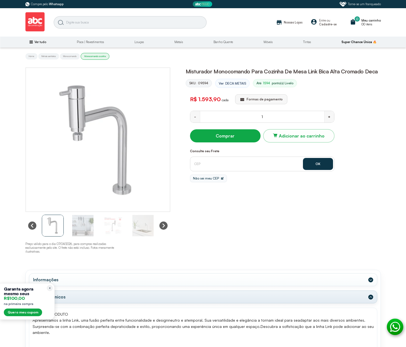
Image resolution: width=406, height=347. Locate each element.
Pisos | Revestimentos (90, 42)
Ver (232, 83)
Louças (139, 42)
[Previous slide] (32, 226)
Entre (322, 20)
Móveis (268, 42)
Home (31, 56)
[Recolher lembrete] (50, 288)
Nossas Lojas (289, 22)
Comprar (225, 136)
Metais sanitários (49, 56)
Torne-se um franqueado (360, 4)
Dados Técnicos (49, 297)
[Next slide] (163, 226)
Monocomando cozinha (95, 56)
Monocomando (70, 56)
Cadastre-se (328, 24)
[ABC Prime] (203, 4)
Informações (46, 279)
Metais (178, 42)
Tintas (307, 42)
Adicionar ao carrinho (302, 136)
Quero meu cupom (23, 312)
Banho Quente (223, 42)
